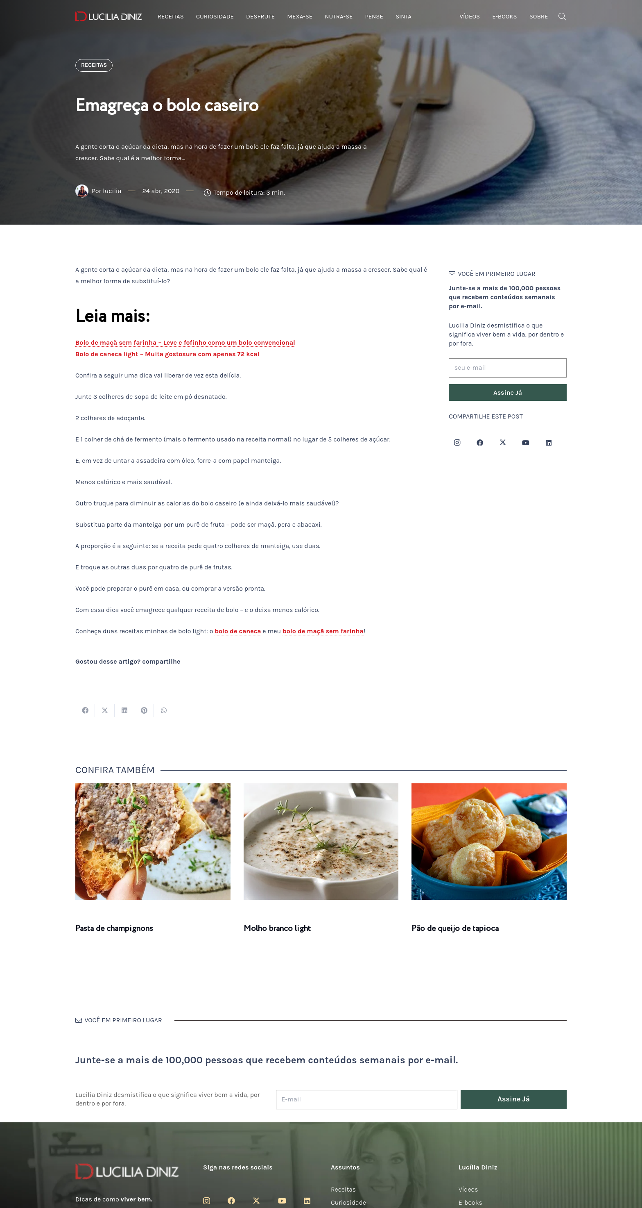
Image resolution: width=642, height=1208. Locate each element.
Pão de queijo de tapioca (455, 929)
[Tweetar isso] (105, 710)
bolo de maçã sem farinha (323, 631)
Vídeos (468, 1189)
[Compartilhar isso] (85, 710)
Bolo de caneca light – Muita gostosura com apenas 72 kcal (167, 354)
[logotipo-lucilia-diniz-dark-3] (108, 16)
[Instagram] (457, 443)
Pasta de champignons (114, 929)
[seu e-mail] (508, 368)
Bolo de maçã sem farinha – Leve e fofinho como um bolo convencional (185, 342)
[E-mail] (366, 1099)
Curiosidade (348, 1202)
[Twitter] (503, 443)
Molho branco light (277, 929)
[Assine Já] (508, 392)
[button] (562, 16)
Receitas (343, 1189)
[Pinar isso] (144, 710)
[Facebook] (480, 443)
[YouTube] (526, 443)
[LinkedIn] (548, 443)
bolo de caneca (238, 631)
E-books (470, 1202)
